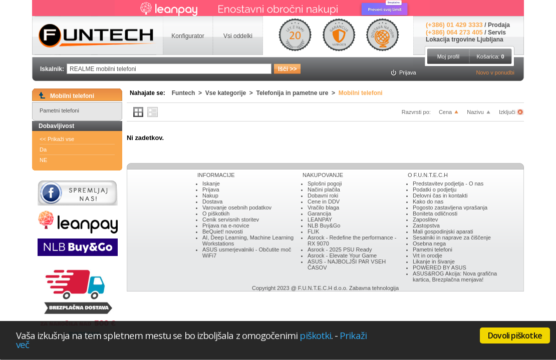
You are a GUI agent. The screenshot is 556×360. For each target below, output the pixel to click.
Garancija (319, 213)
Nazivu (475, 112)
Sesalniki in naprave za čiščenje (452, 237)
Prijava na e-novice (225, 225)
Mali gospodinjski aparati (443, 231)
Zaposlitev (425, 219)
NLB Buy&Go (324, 225)
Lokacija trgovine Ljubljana (464, 39)
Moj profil (448, 57)
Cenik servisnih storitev (230, 219)
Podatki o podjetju (434, 189)
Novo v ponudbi (495, 73)
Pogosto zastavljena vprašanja (450, 207)
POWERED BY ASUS (439, 267)
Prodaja (499, 25)
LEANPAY (320, 219)
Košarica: (490, 57)
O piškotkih (215, 213)
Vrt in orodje (427, 255)
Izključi (508, 112)
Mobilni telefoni (361, 93)
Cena (445, 112)
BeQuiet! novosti (222, 231)
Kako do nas (428, 201)
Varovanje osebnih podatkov (236, 207)
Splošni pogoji (325, 183)
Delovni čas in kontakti (440, 195)
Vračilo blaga (323, 207)
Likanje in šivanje (434, 261)
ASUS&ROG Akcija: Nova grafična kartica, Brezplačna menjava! (455, 276)
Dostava (212, 201)
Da (43, 149)
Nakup (210, 195)
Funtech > (188, 93)
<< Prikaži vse (57, 139)
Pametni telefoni (59, 111)
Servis (497, 32)
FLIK (313, 231)
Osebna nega (429, 243)
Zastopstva (426, 225)
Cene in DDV (324, 201)
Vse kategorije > (230, 93)
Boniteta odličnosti (435, 213)
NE (43, 160)
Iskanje (211, 183)
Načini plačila (324, 189)
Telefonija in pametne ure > (297, 93)
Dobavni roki (323, 195)
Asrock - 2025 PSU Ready (340, 249)
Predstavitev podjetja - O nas (448, 183)
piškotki (315, 335)
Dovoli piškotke (515, 335)
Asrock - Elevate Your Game (342, 255)
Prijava (210, 189)
